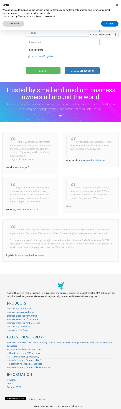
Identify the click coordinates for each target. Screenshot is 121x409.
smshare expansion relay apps (21, 312)
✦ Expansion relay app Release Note (24, 364)
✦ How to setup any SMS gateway (23, 353)
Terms (10, 383)
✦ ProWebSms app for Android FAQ (24, 360)
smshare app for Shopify (18, 326)
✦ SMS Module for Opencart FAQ (23, 356)
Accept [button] (109, 23)
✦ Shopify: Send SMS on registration (24, 349)
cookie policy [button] (45, 13)
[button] (116, 4)
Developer (12, 380)
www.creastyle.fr (21, 167)
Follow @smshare (37, 399)
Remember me (34, 50)
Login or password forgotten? (40, 56)
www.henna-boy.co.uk (27, 209)
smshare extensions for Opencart (23, 319)
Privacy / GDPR (14, 387)
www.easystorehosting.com (31, 255)
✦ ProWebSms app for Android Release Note (28, 367)
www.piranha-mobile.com (93, 160)
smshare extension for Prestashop (23, 323)
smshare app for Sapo (17, 330)
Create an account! (82, 70)
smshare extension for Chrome (22, 316)
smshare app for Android (19, 308)
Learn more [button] (13, 23)
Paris (82, 406)
